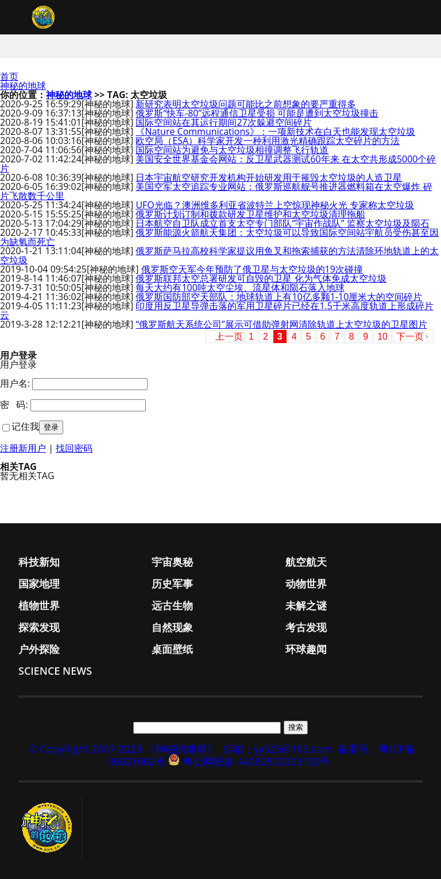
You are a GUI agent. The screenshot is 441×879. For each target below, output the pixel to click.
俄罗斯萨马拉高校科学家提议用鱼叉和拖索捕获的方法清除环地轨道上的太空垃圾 (219, 255)
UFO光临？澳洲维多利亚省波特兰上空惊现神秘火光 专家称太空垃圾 (275, 205)
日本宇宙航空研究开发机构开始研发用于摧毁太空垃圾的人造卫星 (269, 177)
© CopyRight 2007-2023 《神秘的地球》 (122, 749)
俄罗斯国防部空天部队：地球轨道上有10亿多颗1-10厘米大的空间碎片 (279, 296)
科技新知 (39, 562)
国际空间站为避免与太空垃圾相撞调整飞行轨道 (232, 149)
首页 (9, 76)
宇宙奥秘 (172, 562)
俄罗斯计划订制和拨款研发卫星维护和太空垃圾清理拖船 (250, 214)
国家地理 (39, 583)
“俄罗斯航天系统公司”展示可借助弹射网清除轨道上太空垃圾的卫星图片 (281, 324)
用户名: (15, 383)
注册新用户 (23, 448)
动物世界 (306, 583)
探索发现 (39, 627)
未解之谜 (306, 605)
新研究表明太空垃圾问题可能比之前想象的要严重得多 (246, 104)
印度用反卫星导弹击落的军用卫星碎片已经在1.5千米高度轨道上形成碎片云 (217, 310)
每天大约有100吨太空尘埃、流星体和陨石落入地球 (240, 287)
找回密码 (74, 448)
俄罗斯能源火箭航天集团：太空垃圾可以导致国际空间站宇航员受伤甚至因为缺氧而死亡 (219, 237)
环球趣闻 (306, 649)
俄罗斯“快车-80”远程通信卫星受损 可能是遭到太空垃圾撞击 (257, 113)
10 (382, 336)
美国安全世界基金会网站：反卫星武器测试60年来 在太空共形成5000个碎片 (218, 163)
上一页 (229, 336)
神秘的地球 (23, 85)
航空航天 (306, 562)
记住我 (25, 426)
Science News (55, 671)
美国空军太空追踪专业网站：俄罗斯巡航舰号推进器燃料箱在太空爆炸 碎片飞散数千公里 (216, 191)
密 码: (14, 404)
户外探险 (39, 649)
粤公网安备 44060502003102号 (256, 761)
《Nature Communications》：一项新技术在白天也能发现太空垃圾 (275, 131)
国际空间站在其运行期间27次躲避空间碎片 (223, 122)
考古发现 (306, 627)
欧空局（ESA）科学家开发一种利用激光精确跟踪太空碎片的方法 (268, 140)
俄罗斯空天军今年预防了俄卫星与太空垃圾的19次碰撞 (252, 269)
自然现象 (172, 627)
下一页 (410, 336)
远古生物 (172, 605)
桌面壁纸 (172, 649)
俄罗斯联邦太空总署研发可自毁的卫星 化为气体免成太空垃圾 (261, 278)
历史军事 (172, 583)
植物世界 (39, 605)
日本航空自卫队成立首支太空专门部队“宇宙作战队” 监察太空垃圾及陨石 (282, 223)
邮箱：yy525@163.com (277, 749)
